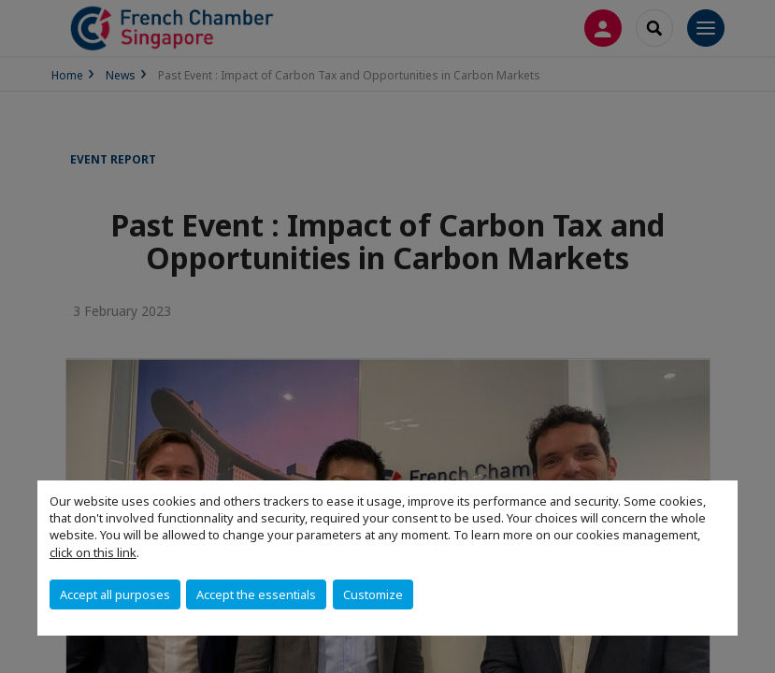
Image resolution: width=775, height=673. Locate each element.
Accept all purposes (115, 594)
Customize (373, 594)
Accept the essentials (256, 594)
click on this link (93, 552)
